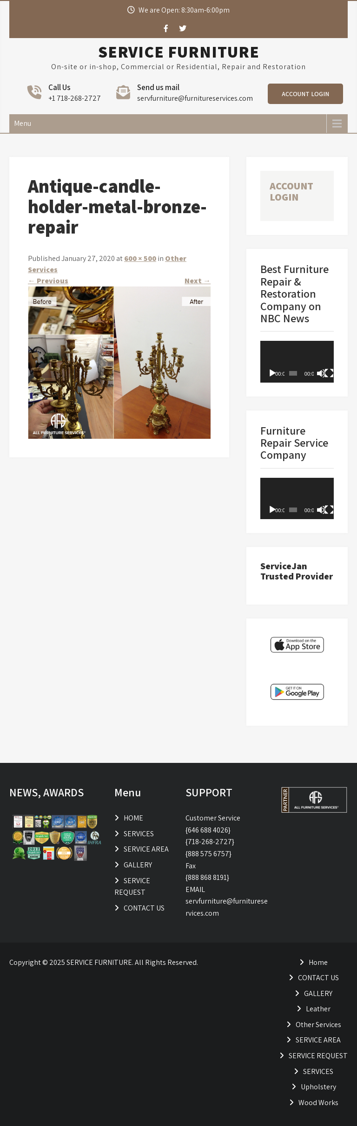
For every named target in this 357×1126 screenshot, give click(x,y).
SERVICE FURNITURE (178, 51)
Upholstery (318, 1087)
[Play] (272, 373)
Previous (48, 281)
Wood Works (318, 1102)
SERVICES (139, 834)
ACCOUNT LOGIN (305, 94)
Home (318, 962)
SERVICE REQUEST (318, 1056)
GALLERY (138, 865)
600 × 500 (140, 258)
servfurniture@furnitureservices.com (195, 98)
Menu (22, 123)
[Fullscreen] (329, 373)
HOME (133, 818)
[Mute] (321, 373)
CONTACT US (144, 908)
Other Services (318, 1024)
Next (198, 281)
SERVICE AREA (146, 849)
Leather (318, 1009)
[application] (297, 361)
